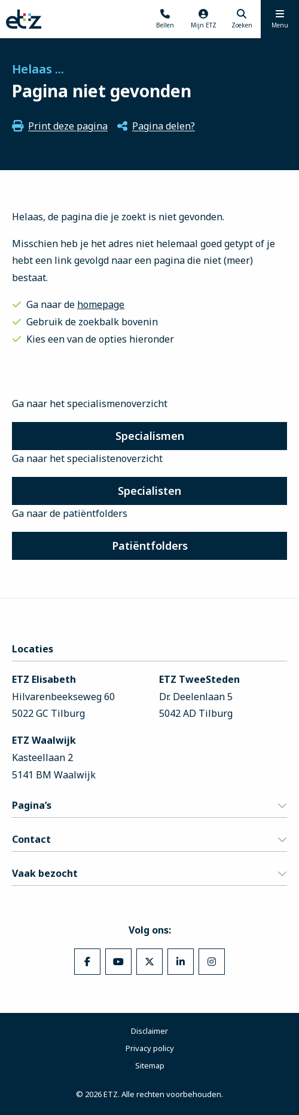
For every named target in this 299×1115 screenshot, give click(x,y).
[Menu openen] (280, 19)
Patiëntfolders (150, 545)
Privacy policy (150, 1048)
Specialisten (149, 490)
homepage (100, 304)
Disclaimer (149, 1030)
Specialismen (149, 436)
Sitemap (149, 1065)
